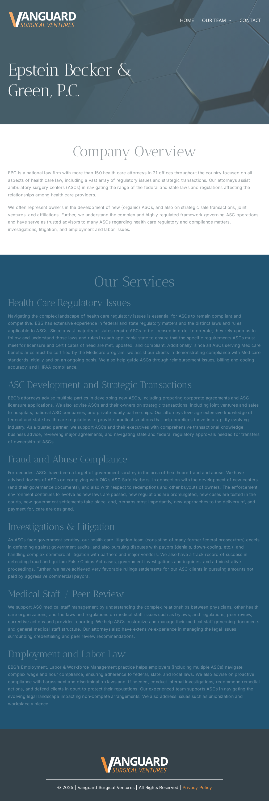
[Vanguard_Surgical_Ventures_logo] (42, 12)
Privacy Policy (197, 787)
